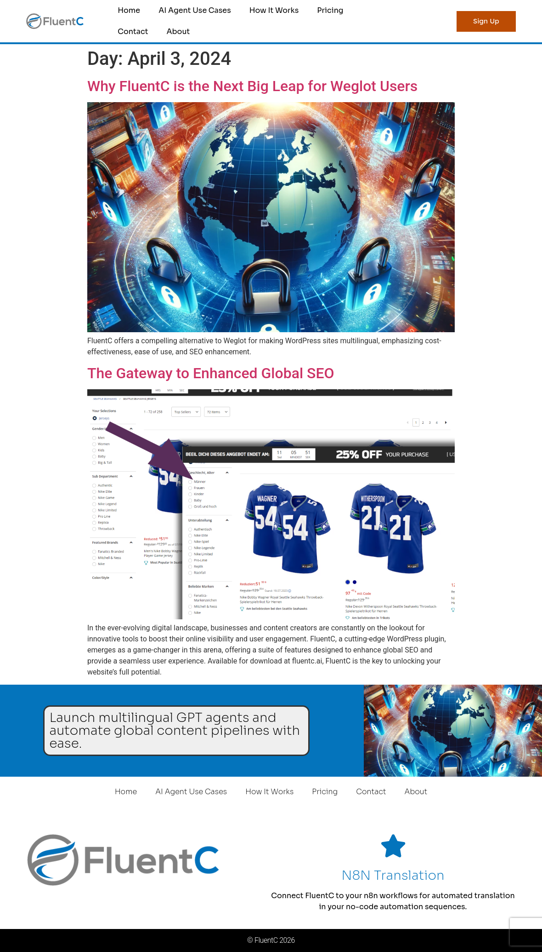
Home (129, 10)
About (178, 31)
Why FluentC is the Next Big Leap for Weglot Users (252, 86)
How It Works (274, 10)
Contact (133, 31)
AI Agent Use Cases (194, 10)
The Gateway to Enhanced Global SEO (210, 373)
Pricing (330, 10)
